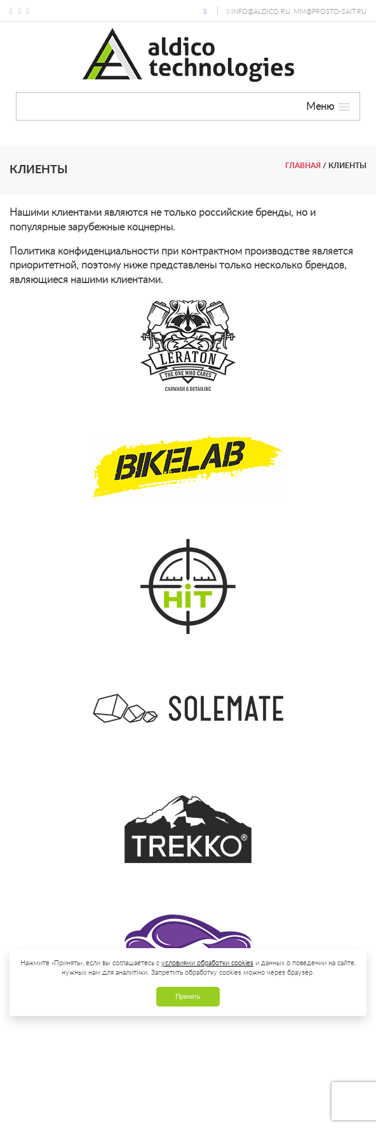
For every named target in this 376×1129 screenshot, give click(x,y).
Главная (303, 165)
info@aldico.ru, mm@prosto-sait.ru (298, 11)
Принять (187, 996)
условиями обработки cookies (207, 962)
